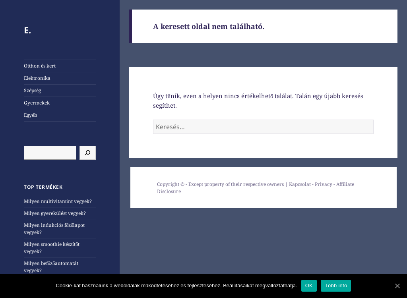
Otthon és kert (40, 65)
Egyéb (30, 115)
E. (27, 30)
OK (309, 285)
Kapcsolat (300, 184)
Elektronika (37, 78)
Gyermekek (37, 102)
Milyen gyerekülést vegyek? (55, 213)
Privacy (323, 184)
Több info (336, 285)
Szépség (32, 90)
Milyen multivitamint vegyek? (58, 201)
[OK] (397, 286)
